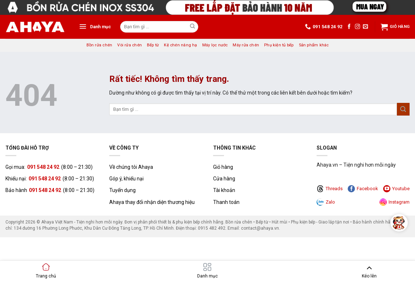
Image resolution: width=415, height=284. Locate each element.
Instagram (395, 202)
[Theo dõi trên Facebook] (349, 27)
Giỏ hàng (395, 26)
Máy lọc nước (215, 45)
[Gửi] (192, 26)
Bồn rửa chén (99, 45)
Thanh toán (226, 202)
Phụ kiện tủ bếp (278, 45)
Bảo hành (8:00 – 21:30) (49, 190)
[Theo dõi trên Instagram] (357, 27)
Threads (330, 188)
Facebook (363, 188)
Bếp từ (153, 45)
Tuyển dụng (122, 190)
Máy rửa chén (246, 45)
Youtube (396, 188)
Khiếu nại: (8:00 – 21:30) (49, 178)
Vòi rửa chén (129, 45)
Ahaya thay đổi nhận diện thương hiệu (152, 202)
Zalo (326, 202)
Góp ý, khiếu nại (126, 178)
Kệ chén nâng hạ (180, 45)
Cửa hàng (224, 178)
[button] (95, 26)
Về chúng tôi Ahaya (131, 167)
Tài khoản (224, 190)
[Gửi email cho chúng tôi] (365, 27)
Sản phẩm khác (314, 45)
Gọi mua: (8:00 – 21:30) (49, 167)
